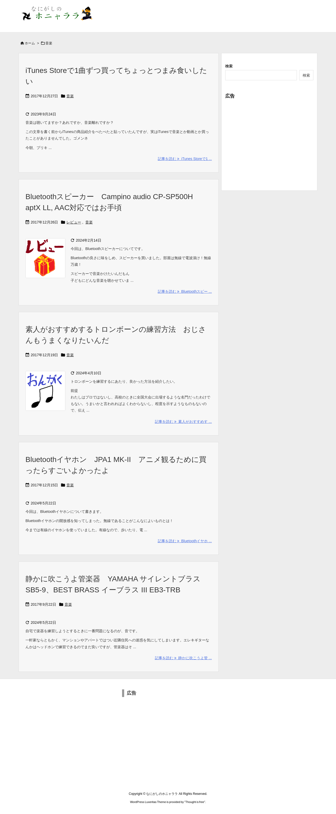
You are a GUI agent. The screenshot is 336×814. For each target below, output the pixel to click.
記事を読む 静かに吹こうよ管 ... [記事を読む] (183, 658)
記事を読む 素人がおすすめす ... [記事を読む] (183, 421)
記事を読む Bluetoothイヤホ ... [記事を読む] (185, 541)
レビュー (73, 222)
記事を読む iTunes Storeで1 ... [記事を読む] (185, 159)
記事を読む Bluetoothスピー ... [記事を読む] (185, 291)
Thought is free (194, 802)
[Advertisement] (269, 142)
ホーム (30, 43)
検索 (229, 66)
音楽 (70, 96)
